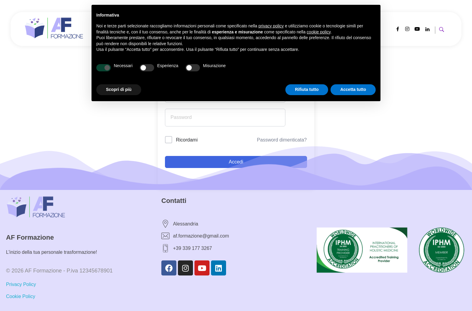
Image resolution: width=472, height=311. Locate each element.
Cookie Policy (20, 296)
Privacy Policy (21, 284)
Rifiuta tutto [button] (307, 89)
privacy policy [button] (271, 25)
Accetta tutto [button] (353, 89)
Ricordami (186, 139)
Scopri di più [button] (119, 89)
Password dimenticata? (282, 139)
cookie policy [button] (319, 32)
